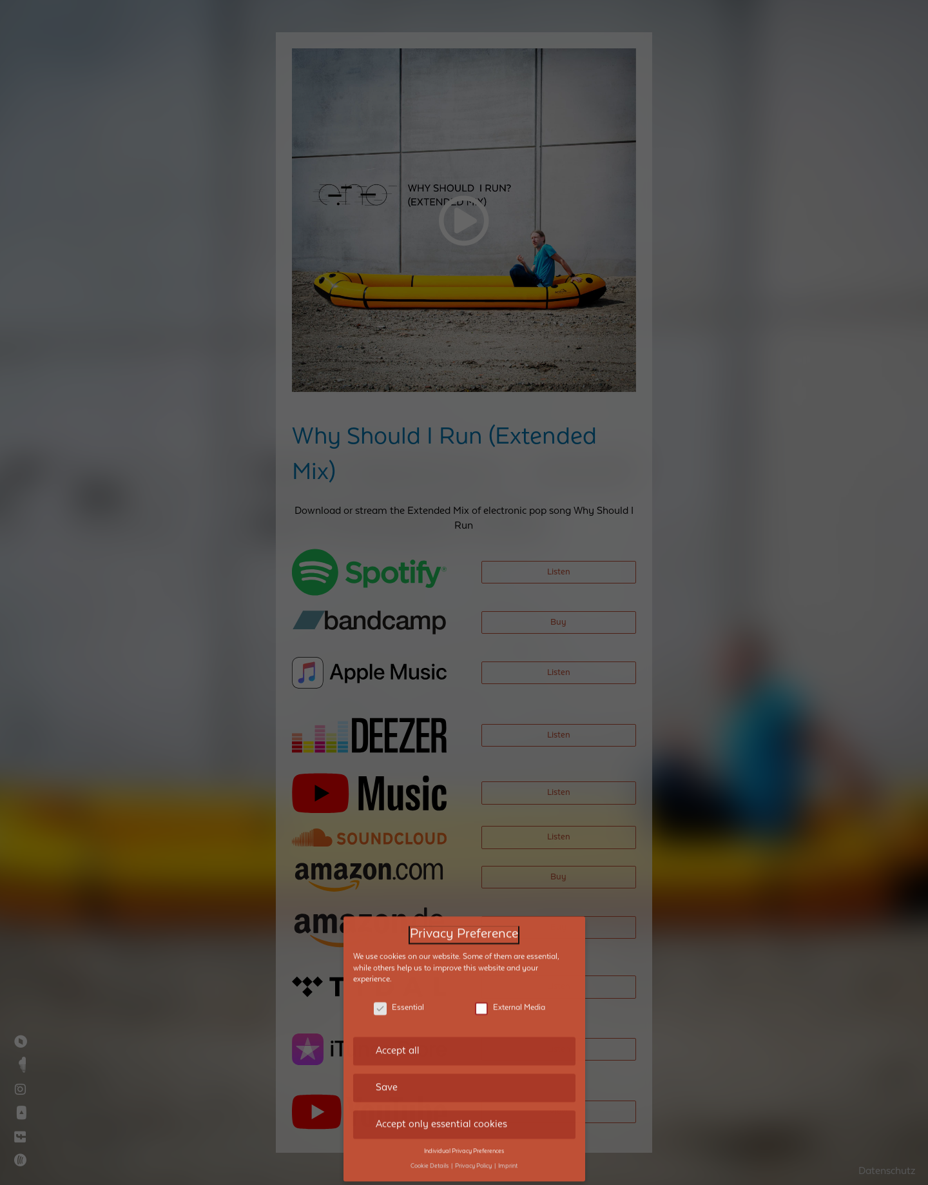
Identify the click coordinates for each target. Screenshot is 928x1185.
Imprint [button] (507, 1108)
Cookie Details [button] (430, 1108)
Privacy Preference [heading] (464, 876)
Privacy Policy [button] (474, 1108)
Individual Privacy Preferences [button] (464, 1093)
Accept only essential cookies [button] (441, 1065)
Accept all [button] (398, 992)
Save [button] (387, 1029)
